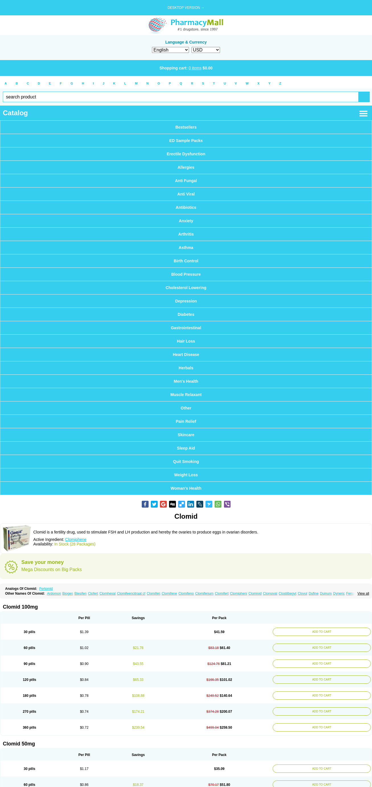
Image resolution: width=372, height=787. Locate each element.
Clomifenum (204, 594)
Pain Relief (186, 421)
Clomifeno (186, 594)
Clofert (93, 594)
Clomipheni (238, 594)
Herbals (186, 368)
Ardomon (54, 594)
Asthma (186, 247)
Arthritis (186, 234)
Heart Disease (186, 354)
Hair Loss (186, 341)
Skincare (186, 434)
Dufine (313, 594)
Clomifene (169, 594)
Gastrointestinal (186, 327)
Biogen (67, 594)
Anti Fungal (186, 180)
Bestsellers (186, 127)
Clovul (302, 594)
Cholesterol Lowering (186, 287)
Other (186, 408)
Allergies (186, 167)
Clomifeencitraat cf (131, 594)
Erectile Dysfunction (186, 154)
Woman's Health (185, 488)
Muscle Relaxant (186, 394)
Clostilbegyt (287, 594)
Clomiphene (76, 539)
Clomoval (270, 594)
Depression (186, 301)
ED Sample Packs (186, 140)
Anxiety (186, 221)
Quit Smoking (186, 461)
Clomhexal (107, 594)
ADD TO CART (320, 631)
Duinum (326, 594)
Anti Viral (186, 194)
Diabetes (186, 314)
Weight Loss (186, 475)
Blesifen (80, 594)
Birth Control (186, 261)
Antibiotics (186, 207)
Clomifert (222, 594)
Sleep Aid (186, 448)
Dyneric (339, 594)
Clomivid (255, 594)
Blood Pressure (186, 274)
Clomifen (153, 594)
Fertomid (46, 589)
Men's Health (186, 381)
